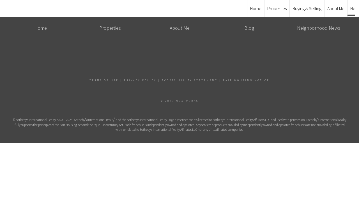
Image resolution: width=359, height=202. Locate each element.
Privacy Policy (140, 80)
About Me (335, 8)
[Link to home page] (179, 8)
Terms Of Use (104, 80)
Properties (277, 8)
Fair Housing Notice (246, 80)
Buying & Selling (307, 8)
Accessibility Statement (190, 80)
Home (255, 8)
